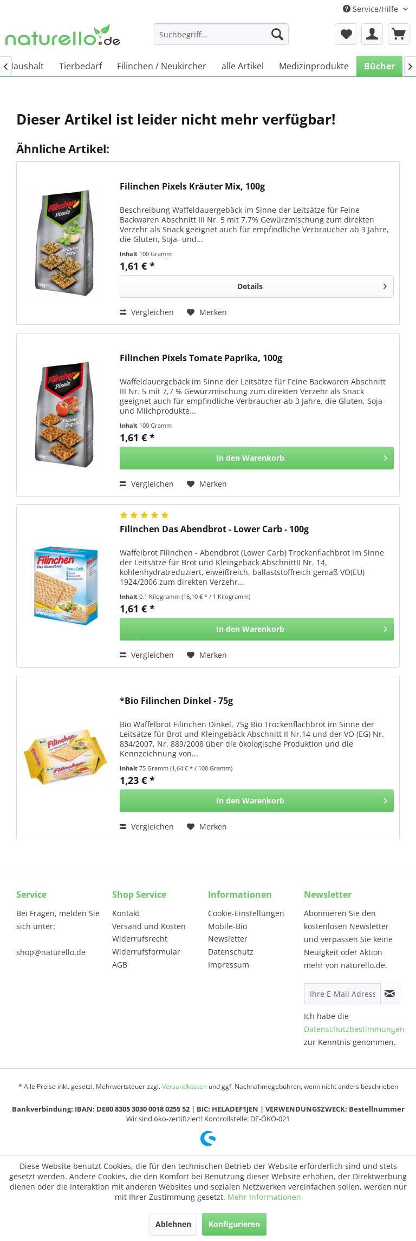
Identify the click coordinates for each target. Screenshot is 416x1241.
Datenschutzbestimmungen (354, 1029)
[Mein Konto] (372, 34)
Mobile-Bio (227, 926)
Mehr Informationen (264, 1197)
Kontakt (126, 913)
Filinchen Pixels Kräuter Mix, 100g (192, 186)
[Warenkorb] (399, 34)
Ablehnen (173, 1224)
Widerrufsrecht (139, 938)
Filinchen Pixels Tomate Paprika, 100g (201, 358)
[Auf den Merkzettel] (207, 312)
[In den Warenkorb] (257, 458)
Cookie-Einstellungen (246, 913)
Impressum (228, 964)
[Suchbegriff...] (221, 34)
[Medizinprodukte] (313, 66)
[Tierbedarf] (80, 66)
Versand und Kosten (149, 926)
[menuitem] (221, 34)
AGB (119, 964)
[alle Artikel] (242, 66)
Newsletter (228, 938)
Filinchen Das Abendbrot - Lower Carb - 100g (214, 529)
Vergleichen (147, 312)
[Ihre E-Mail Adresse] (342, 993)
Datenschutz (230, 951)
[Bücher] (379, 66)
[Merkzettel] (345, 34)
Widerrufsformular (146, 951)
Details (312, 284)
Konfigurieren (234, 1224)
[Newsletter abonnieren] (389, 993)
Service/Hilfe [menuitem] (371, 9)
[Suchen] (277, 34)
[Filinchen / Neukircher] (161, 66)
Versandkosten (184, 1086)
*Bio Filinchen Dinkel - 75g (176, 701)
